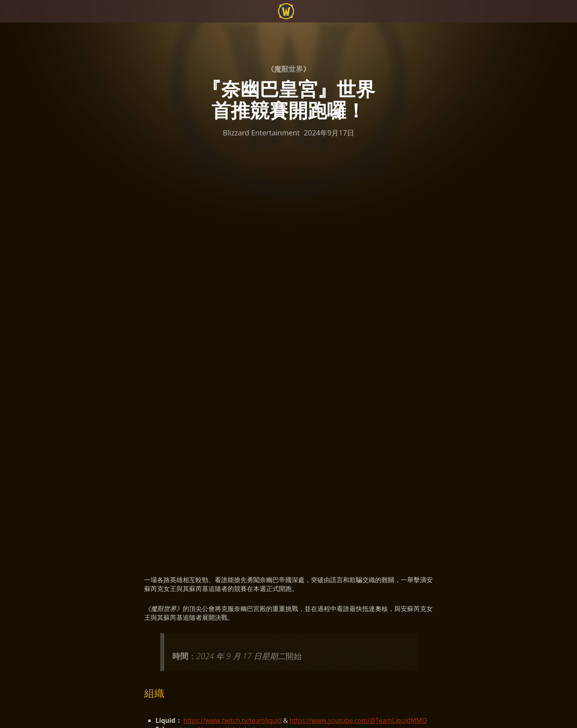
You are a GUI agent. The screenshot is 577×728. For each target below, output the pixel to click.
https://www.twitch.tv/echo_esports (233, 353)
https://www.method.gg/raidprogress (243, 424)
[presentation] (36, 20)
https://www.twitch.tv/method (233, 361)
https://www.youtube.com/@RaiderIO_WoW (321, 433)
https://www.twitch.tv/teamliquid (233, 344)
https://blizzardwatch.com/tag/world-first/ (271, 415)
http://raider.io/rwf (220, 433)
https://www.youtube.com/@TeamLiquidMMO (358, 344)
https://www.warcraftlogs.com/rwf (257, 442)
